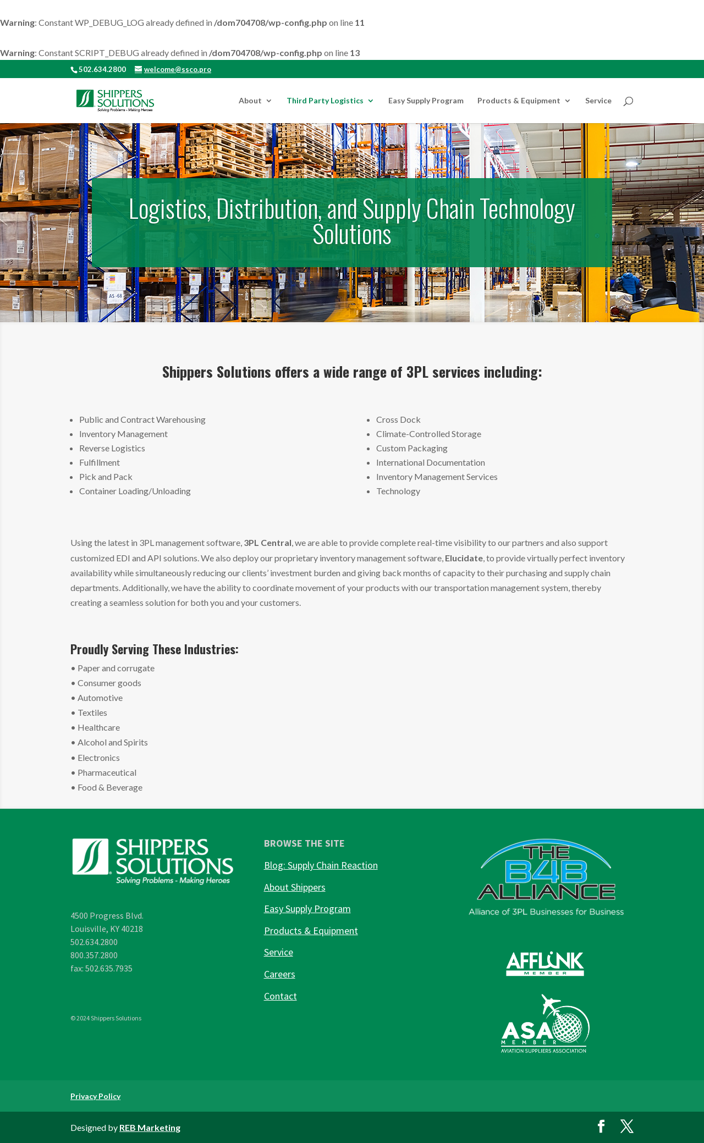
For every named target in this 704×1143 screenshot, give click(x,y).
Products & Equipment (518, 101)
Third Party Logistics (325, 101)
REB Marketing (149, 1127)
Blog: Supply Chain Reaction (321, 865)
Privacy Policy (95, 1096)
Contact (280, 996)
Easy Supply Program (426, 101)
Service (598, 101)
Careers (279, 974)
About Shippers (295, 887)
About (250, 101)
